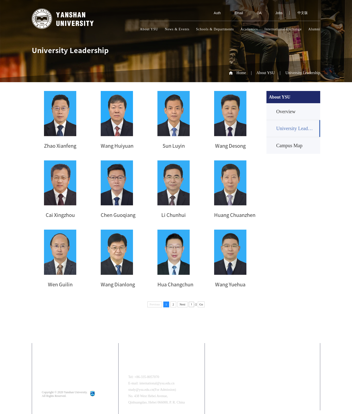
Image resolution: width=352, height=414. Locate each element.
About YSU (149, 29)
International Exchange (283, 29)
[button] (307, 392)
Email (235, 13)
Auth (214, 13)
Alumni (314, 29)
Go (201, 304)
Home (241, 73)
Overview (286, 111)
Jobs (275, 13)
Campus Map (289, 145)
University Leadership (302, 73)
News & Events (177, 29)
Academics (249, 29)
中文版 (302, 13)
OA (256, 13)
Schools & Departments (215, 29)
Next (182, 304)
